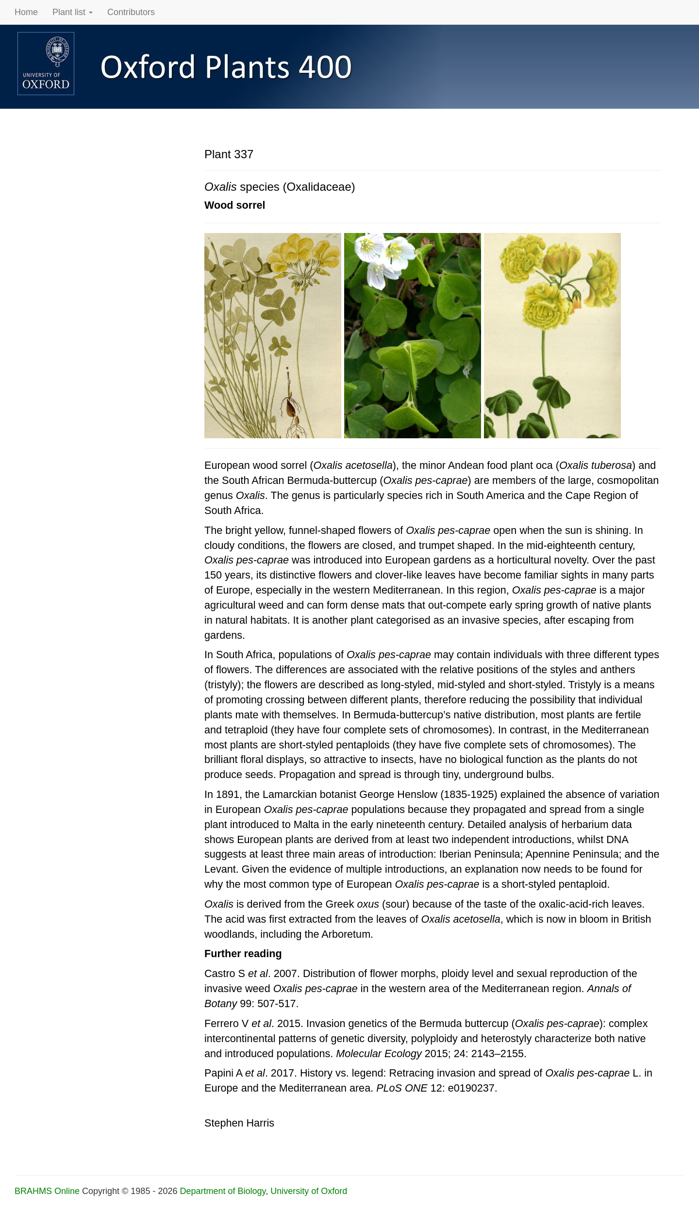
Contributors (131, 12)
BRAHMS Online (47, 1191)
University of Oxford (308, 1191)
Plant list (72, 12)
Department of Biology (223, 1191)
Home (26, 12)
